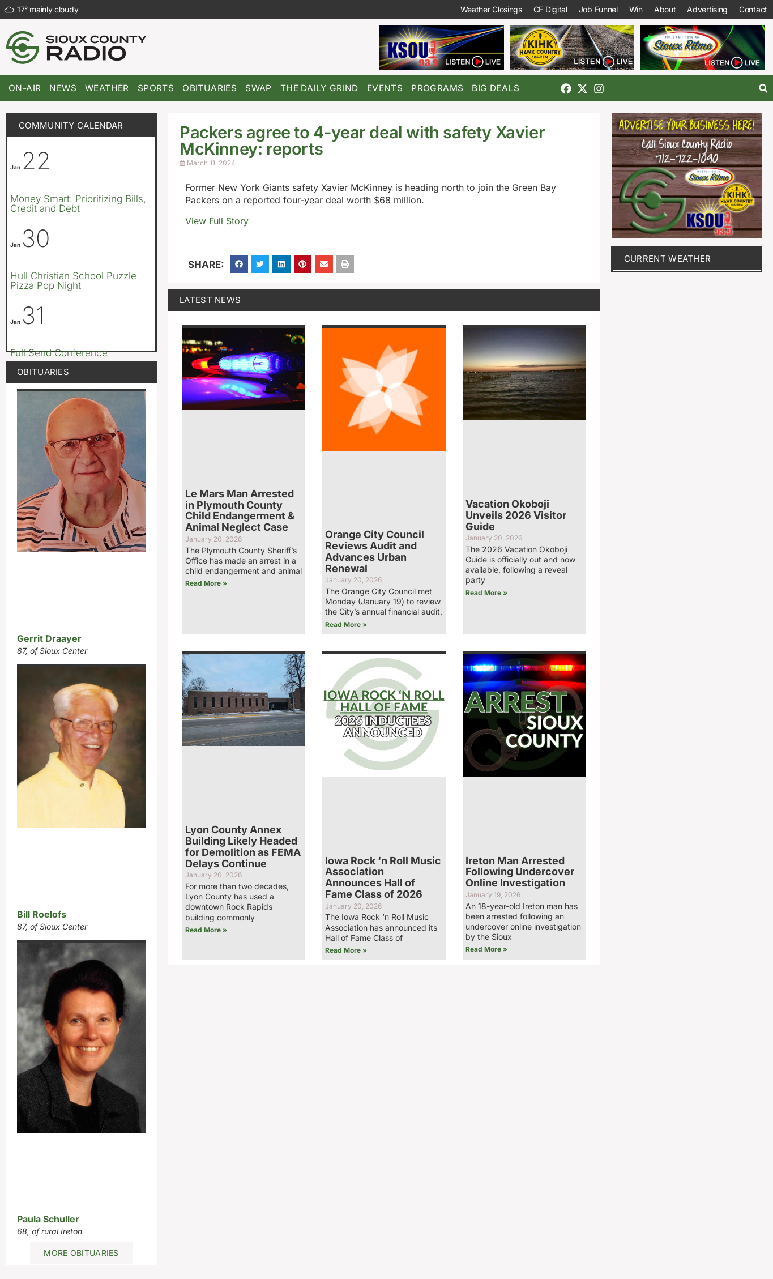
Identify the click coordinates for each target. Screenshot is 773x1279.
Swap (258, 88)
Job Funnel (598, 9)
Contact (753, 9)
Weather (107, 88)
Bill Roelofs (41, 914)
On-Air (24, 88)
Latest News (210, 300)
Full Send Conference (59, 353)
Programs (437, 88)
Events (385, 88)
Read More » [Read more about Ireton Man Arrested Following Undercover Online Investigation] (486, 949)
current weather (667, 258)
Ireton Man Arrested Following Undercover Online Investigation (519, 872)
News (62, 88)
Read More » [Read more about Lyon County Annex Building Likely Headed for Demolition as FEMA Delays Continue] (206, 930)
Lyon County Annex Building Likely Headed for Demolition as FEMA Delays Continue (243, 846)
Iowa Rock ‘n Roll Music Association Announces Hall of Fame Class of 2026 (383, 877)
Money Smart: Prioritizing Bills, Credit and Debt (78, 203)
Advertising (707, 9)
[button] (763, 89)
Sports (156, 88)
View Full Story (217, 221)
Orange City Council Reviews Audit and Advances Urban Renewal (374, 551)
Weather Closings (491, 9)
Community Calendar (71, 125)
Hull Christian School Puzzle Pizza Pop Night (73, 280)
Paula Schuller (48, 1219)
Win (636, 9)
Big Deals (495, 88)
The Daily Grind (319, 88)
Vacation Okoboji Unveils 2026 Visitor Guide (515, 515)
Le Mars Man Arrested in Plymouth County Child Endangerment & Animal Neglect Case (239, 510)
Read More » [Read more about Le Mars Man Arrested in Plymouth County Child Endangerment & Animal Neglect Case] (206, 583)
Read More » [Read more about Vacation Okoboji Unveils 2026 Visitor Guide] (486, 593)
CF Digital (550, 9)
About (665, 9)
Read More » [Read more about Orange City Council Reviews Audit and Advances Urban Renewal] (346, 624)
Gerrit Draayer (49, 638)
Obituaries (209, 88)
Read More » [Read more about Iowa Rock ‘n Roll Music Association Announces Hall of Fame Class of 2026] (346, 950)
